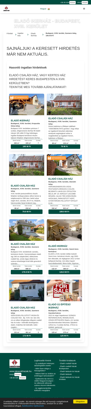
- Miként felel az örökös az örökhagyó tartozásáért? (45, 375)
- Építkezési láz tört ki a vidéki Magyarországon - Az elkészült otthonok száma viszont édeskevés (44, 382)
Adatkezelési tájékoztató (33, 406)
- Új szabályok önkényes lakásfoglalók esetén (44, 364)
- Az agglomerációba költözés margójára (42, 389)
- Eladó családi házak (68, 363)
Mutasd (72, 2)
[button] (45, 8)
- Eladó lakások (65, 374)
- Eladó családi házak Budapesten (68, 367)
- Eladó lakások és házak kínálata (69, 378)
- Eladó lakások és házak (69, 371)
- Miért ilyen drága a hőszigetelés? (42, 369)
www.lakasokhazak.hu (20, 371)
